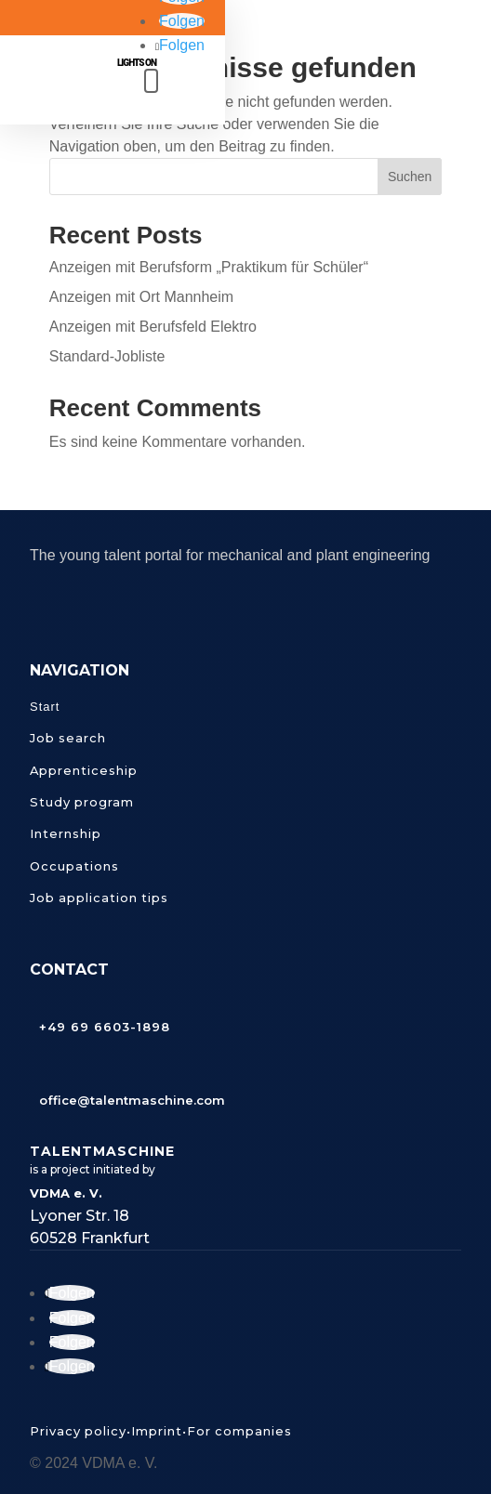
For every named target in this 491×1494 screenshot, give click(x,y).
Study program (82, 801)
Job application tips (99, 897)
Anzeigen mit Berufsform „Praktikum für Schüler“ (208, 267)
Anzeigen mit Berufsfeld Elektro (153, 326)
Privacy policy (78, 1430)
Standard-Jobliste (107, 356)
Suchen (409, 176)
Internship (65, 833)
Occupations (74, 865)
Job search (68, 737)
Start (45, 707)
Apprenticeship (84, 770)
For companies (239, 1430)
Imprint (156, 1430)
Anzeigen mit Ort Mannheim (141, 297)
